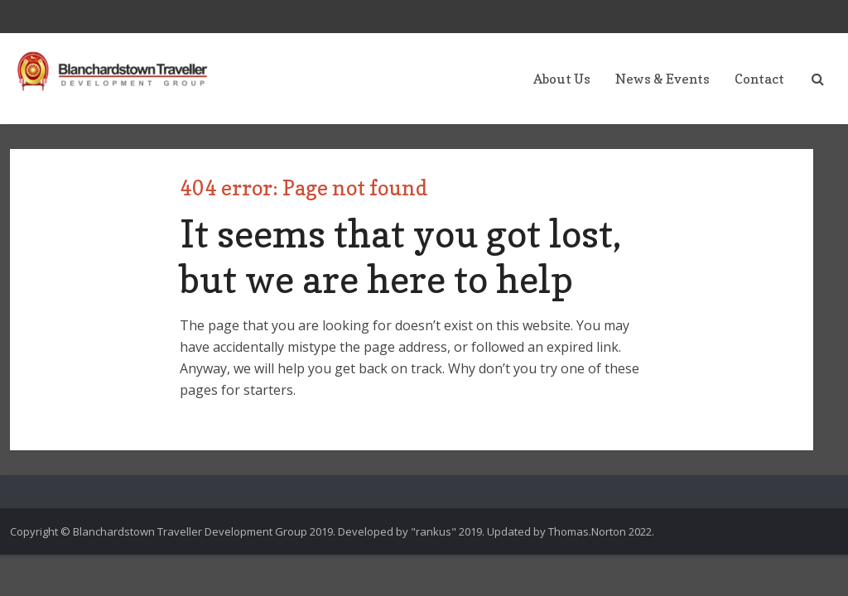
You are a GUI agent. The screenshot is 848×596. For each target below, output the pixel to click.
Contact (759, 78)
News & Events (662, 78)
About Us (561, 78)
